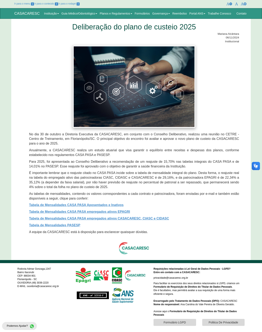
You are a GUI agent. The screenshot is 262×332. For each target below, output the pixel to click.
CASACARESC (27, 13)
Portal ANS (197, 13)
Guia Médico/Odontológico (79, 13)
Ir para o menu (24, 3)
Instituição (51, 13)
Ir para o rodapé (69, 3)
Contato (241, 13)
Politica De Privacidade (223, 322)
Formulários (142, 13)
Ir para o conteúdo (46, 3)
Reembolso (179, 13)
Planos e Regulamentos (116, 13)
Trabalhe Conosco (219, 13)
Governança (161, 13)
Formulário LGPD (175, 322)
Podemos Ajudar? (21, 326)
